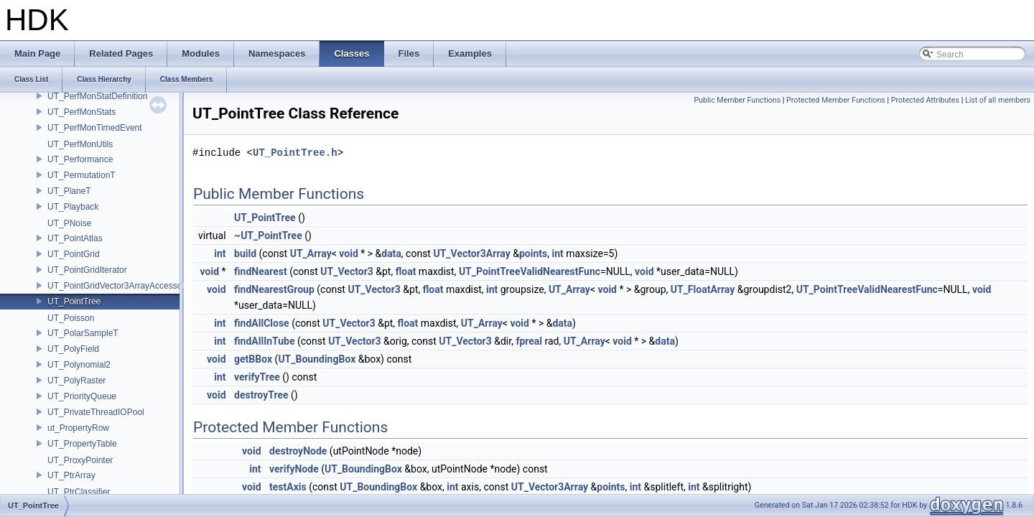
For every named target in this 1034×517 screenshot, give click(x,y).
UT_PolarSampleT (82, 333)
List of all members (997, 100)
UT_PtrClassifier (78, 492)
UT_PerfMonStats (81, 112)
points (533, 253)
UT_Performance (80, 159)
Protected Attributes (925, 100)
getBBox (253, 359)
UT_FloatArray (703, 289)
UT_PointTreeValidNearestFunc (529, 271)
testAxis (288, 487)
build (245, 253)
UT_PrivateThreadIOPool (95, 412)
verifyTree (257, 377)
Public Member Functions (737, 100)
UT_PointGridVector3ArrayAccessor (116, 286)
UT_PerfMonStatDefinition (97, 96)
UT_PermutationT (81, 175)
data (391, 253)
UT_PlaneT (69, 191)
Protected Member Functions (835, 100)
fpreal (529, 341)
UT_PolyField (73, 349)
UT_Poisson (70, 318)
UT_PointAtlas (75, 238)
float (406, 271)
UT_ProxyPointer (80, 460)
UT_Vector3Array (471, 253)
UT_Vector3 (346, 271)
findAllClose (261, 323)
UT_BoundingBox (316, 359)
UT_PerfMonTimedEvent (94, 128)
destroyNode (298, 451)
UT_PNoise (69, 223)
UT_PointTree (74, 302)
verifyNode (294, 469)
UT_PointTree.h (295, 152)
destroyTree (261, 395)
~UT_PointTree (268, 235)
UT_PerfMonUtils (80, 144)
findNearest (260, 271)
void (348, 253)
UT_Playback (72, 207)
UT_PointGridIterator (87, 270)
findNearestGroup (274, 289)
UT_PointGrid (73, 254)
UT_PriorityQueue (81, 396)
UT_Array (311, 253)
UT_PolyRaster (76, 381)
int (219, 253)
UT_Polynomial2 (79, 365)
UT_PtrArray (71, 475)
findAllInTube (264, 341)
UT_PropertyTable (82, 444)
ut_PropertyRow (78, 428)
